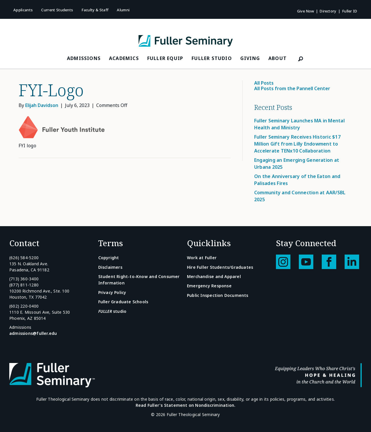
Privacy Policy (112, 292)
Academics (124, 58)
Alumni (123, 9)
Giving (250, 58)
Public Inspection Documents (217, 295)
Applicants (23, 9)
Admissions (84, 58)
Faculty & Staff (94, 9)
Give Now (305, 11)
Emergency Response (209, 285)
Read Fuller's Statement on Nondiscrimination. (185, 405)
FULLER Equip (165, 58)
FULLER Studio (212, 58)
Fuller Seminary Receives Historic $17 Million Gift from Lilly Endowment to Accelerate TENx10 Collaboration (297, 144)
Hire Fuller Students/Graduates (220, 267)
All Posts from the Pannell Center (292, 88)
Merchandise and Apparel (214, 276)
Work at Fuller (202, 257)
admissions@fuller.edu (33, 333)
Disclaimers (110, 267)
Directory (328, 11)
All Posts (264, 83)
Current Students (57, 9)
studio (112, 311)
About (277, 58)
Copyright (108, 257)
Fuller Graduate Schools (123, 301)
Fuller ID (349, 11)
